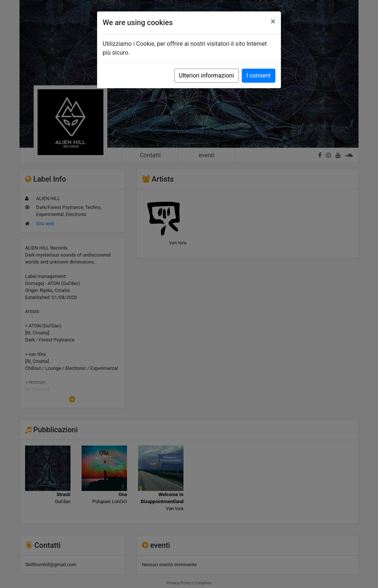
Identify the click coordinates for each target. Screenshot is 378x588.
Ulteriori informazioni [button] (206, 75)
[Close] (273, 21)
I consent (259, 75)
